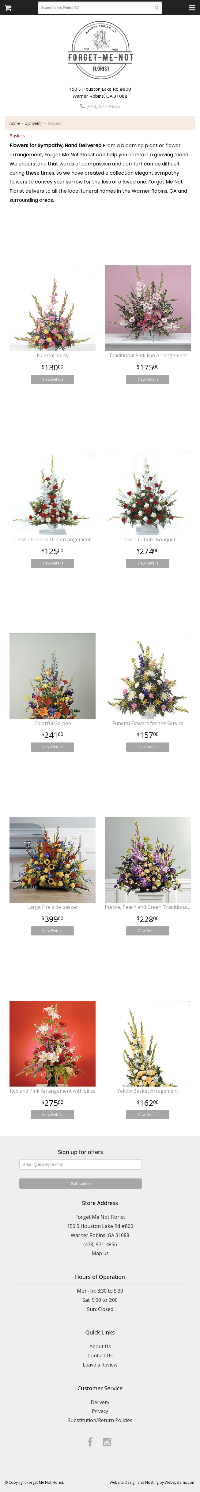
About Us (100, 1346)
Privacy (100, 1411)
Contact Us (100, 1355)
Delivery (100, 1402)
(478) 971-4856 (100, 106)
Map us (100, 1253)
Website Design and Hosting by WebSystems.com (152, 1482)
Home (14, 123)
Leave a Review (100, 1364)
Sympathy (33, 123)
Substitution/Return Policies (100, 1420)
